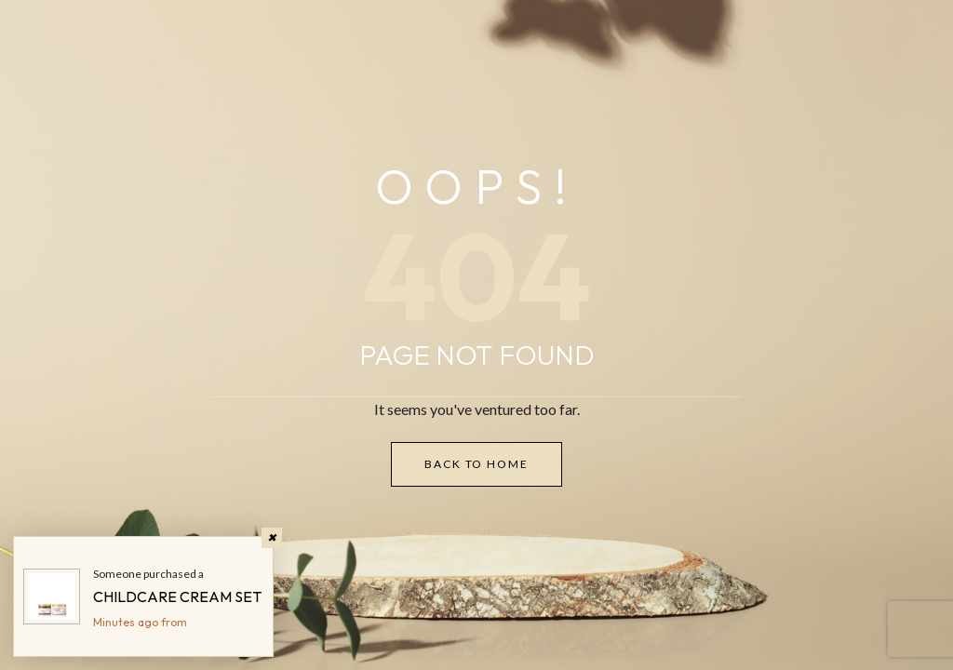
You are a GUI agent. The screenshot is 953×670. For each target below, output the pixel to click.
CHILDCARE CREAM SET (177, 596)
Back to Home (476, 464)
